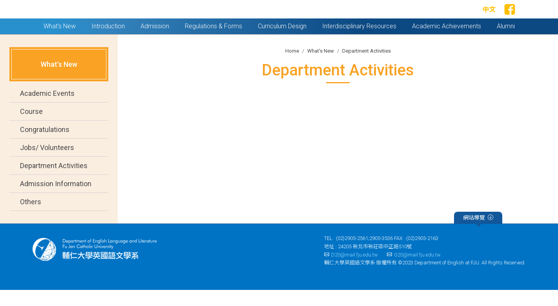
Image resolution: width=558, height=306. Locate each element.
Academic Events (47, 110)
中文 (489, 18)
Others (30, 218)
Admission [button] (154, 42)
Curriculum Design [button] (282, 42)
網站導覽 (478, 235)
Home (292, 67)
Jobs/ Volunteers (47, 164)
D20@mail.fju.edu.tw (351, 271)
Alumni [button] (506, 42)
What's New (320, 67)
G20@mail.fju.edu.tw (414, 271)
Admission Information (55, 200)
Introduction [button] (108, 42)
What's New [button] (60, 42)
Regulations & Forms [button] (213, 42)
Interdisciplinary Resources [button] (359, 42)
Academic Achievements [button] (446, 42)
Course (31, 128)
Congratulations (44, 146)
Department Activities (54, 182)
